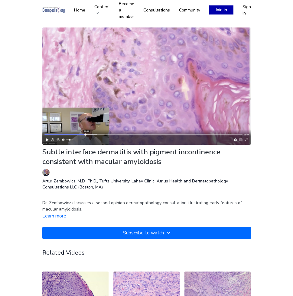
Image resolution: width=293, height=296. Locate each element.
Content (102, 9)
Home (79, 10)
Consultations (156, 10)
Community (189, 10)
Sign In (247, 10)
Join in (221, 10)
